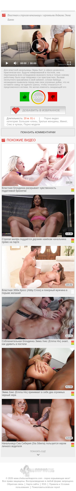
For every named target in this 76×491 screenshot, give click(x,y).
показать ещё (38, 451)
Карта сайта (32, 484)
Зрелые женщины (49, 121)
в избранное (38, 110)
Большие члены (28, 121)
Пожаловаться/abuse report (46, 487)
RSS (44, 484)
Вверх (68, 460)
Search (69, 5)
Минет (63, 121)
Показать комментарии (38, 132)
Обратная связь (15, 484)
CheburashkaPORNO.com (39, 6)
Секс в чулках (14, 124)
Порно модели (32, 124)
